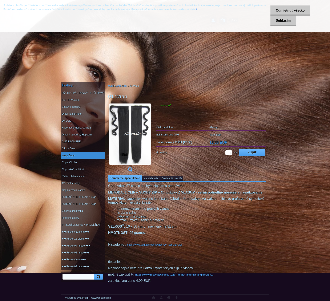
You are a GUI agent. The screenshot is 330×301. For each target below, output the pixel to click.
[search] (98, 277)
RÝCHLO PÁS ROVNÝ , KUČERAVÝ (83, 92)
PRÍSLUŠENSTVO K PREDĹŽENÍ (81, 224)
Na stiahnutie (151, 178)
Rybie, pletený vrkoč (73, 176)
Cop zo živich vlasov (73, 190)
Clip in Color (69, 148)
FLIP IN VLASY (70, 99)
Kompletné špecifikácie (125, 178)
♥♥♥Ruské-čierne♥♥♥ (74, 259)
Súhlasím (283, 20)
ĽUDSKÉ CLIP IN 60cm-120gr (79, 204)
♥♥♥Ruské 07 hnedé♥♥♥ (75, 266)
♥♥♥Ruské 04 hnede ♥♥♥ (76, 245)
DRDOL (66, 120)
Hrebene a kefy (70, 217)
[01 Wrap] (130, 138)
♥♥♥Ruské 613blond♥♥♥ (75, 231)
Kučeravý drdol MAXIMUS (76, 127)
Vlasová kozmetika (72, 211)
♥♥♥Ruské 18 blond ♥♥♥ (75, 238)
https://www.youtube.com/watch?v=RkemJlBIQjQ (154, 244)
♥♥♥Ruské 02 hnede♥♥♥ (75, 252)
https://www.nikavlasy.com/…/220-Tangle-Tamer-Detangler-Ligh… (174, 274)
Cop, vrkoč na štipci (73, 169)
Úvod (111, 86)
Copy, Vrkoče (69, 162)
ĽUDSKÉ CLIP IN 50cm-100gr (79, 197)
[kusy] (228, 152)
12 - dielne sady (71, 183)
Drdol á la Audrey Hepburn (77, 134)
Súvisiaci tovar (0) (172, 178)
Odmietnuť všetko (290, 10)
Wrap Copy (68, 155)
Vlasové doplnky (71, 106)
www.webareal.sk (101, 297)
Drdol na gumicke (71, 113)
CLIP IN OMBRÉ (71, 141)
